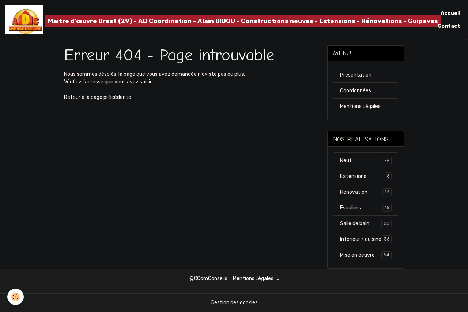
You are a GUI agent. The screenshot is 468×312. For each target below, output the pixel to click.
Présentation (355, 75)
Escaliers (366, 207)
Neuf (366, 160)
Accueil (450, 13)
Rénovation (366, 192)
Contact (449, 26)
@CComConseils (208, 278)
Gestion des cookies (234, 303)
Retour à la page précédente (97, 97)
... (277, 278)
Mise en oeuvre (366, 255)
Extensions (366, 176)
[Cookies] (15, 297)
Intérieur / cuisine (366, 239)
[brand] (207, 19)
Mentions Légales (360, 106)
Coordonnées (355, 91)
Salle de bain (366, 223)
